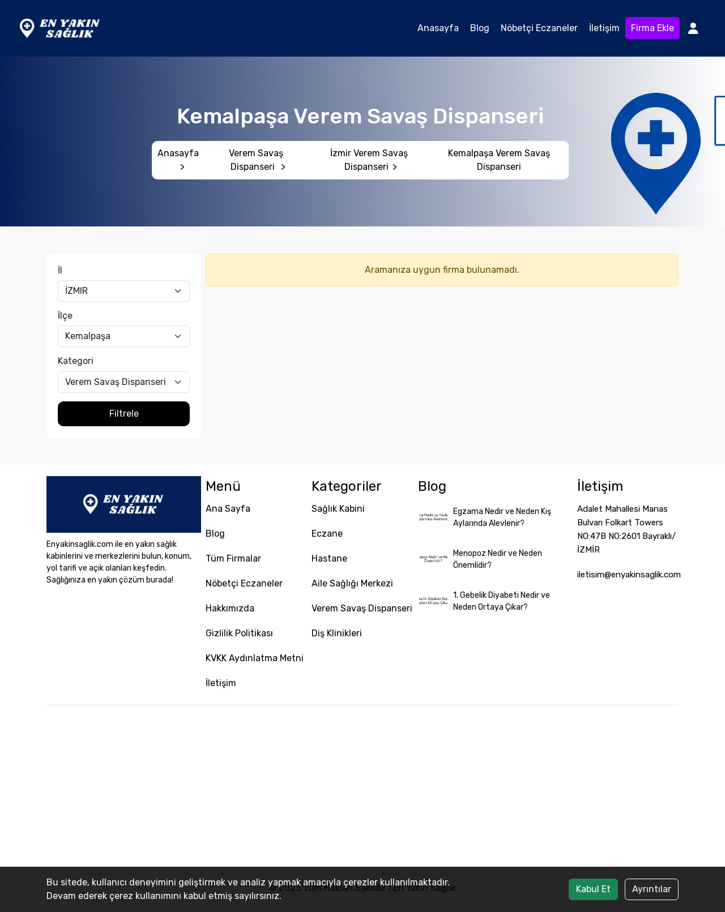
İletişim (604, 28)
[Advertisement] (362, 790)
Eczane (327, 533)
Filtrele (124, 413)
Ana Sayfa (228, 508)
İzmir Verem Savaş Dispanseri (369, 160)
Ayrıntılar (651, 889)
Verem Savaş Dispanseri (257, 160)
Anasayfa (438, 28)
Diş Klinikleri (337, 633)
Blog (479, 28)
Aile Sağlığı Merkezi (352, 583)
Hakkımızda (230, 608)
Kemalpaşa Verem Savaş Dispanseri (499, 160)
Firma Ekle (652, 28)
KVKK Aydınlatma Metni (255, 658)
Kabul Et (593, 889)
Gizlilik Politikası (239, 633)
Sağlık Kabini (338, 508)
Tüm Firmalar (233, 558)
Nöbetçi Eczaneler (539, 28)
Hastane (329, 558)
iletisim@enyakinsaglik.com (629, 575)
